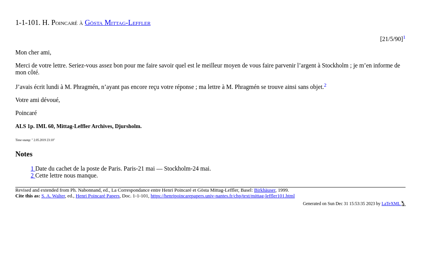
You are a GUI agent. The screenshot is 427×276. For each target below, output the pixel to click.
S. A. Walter (53, 196)
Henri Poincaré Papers (97, 196)
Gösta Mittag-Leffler (118, 22)
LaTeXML (393, 203)
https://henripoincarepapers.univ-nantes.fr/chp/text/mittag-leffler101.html (223, 196)
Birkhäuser (265, 190)
